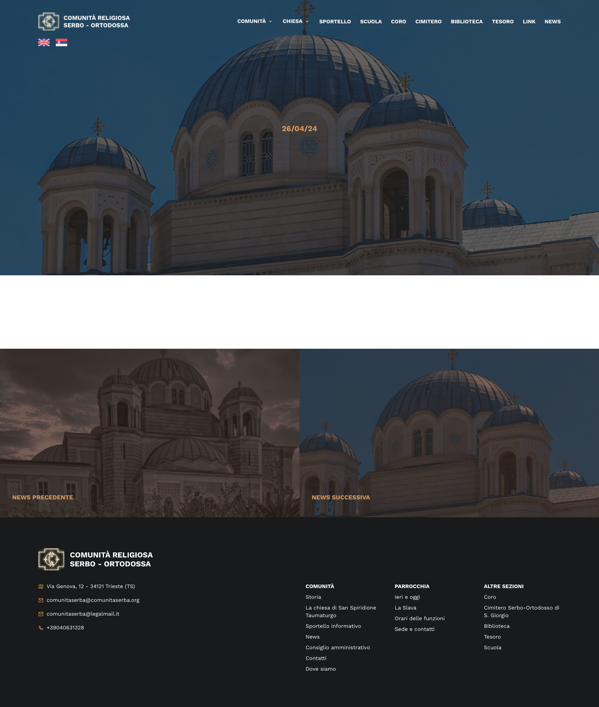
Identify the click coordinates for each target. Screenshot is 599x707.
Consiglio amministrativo (338, 648)
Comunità (251, 21)
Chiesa (293, 21)
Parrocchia (412, 586)
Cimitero (428, 22)
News (553, 22)
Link (529, 22)
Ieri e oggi (407, 597)
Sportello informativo (333, 626)
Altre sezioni (504, 586)
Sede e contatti (414, 629)
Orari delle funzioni (420, 619)
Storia (313, 597)
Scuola (371, 22)
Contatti (316, 658)
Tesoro (503, 22)
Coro (398, 22)
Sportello (335, 22)
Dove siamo (321, 669)
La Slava (405, 608)
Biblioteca (466, 22)
